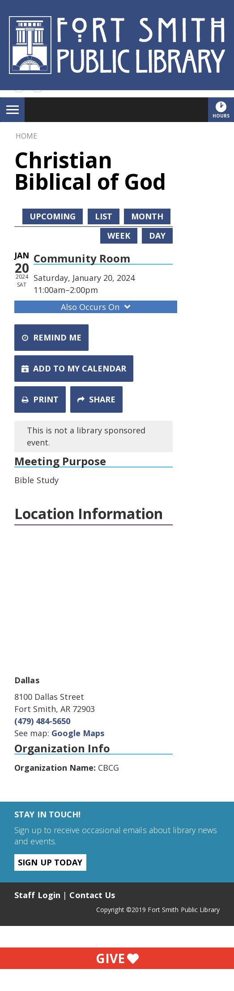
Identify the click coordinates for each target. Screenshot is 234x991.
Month (147, 216)
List (103, 216)
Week (118, 235)
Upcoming (53, 216)
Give (117, 958)
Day (157, 235)
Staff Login (37, 895)
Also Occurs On (96, 306)
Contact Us (92, 895)
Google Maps (77, 733)
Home (26, 136)
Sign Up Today (50, 862)
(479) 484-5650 (42, 721)
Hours (223, 109)
